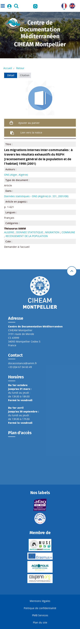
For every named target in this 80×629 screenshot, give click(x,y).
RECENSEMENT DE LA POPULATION (27, 236)
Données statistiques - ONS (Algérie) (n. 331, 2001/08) (36, 196)
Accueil (7, 68)
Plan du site (40, 622)
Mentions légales (40, 601)
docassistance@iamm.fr (22, 363)
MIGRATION (52, 232)
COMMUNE (68, 232)
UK (71, 5)
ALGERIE (9, 232)
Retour (20, 68)
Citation (24, 75)
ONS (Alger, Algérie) (16, 174)
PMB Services (40, 615)
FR (62, 5)
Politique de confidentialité (40, 608)
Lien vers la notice (31, 132)
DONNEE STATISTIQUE (29, 232)
